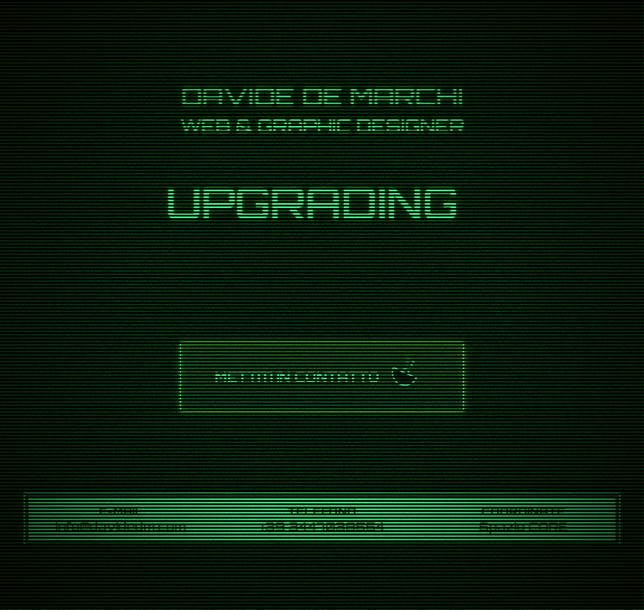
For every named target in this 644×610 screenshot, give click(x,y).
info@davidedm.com (120, 526)
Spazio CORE (523, 526)
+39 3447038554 (322, 526)
